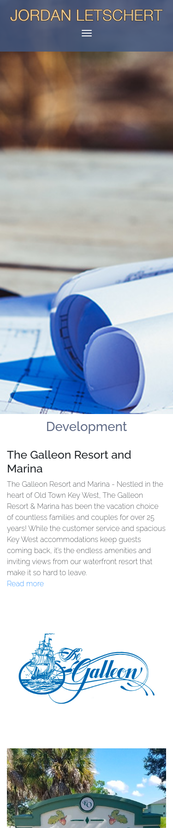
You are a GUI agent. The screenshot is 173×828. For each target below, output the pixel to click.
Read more (25, 583)
